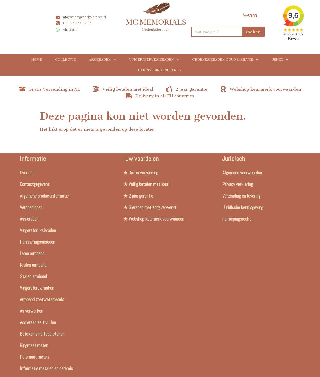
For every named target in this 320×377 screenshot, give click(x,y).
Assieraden (102, 60)
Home (37, 59)
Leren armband (32, 253)
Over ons (27, 173)
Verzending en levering (241, 196)
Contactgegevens (35, 184)
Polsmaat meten (34, 357)
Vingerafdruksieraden (154, 60)
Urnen (280, 60)
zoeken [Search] (253, 31)
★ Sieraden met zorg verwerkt (150, 207)
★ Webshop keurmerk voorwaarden (154, 219)
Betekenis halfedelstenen (42, 334)
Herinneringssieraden (37, 242)
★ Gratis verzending (141, 173)
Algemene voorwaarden (242, 173)
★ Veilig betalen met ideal (147, 184)
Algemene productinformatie (44, 196)
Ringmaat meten (34, 345)
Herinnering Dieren (160, 70)
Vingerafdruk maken (37, 288)
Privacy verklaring (237, 184)
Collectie (65, 59)
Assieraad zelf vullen (38, 322)
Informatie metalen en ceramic (46, 368)
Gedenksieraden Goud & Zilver (225, 60)
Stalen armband (33, 276)
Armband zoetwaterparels (42, 299)
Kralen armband (33, 265)
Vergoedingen (31, 207)
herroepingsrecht (236, 219)
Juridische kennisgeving (242, 207)
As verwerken (31, 311)
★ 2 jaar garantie (138, 196)
